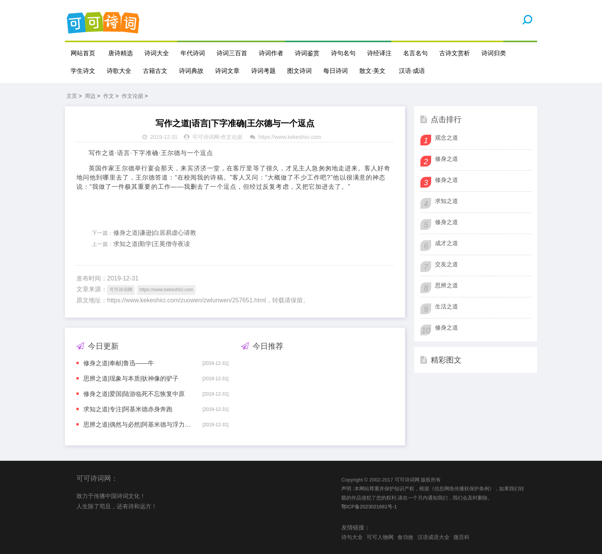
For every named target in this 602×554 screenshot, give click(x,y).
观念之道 (446, 137)
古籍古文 (155, 71)
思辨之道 (446, 285)
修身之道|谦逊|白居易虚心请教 (154, 232)
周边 (90, 96)
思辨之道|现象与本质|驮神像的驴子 (131, 378)
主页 (71, 96)
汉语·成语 (412, 71)
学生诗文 (83, 71)
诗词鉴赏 (307, 53)
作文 (108, 96)
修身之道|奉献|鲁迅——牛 (118, 363)
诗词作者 (271, 53)
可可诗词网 (205, 137)
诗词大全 (156, 53)
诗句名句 (343, 53)
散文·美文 (372, 71)
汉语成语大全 (433, 537)
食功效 (405, 537)
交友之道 (446, 264)
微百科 (461, 537)
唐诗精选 (120, 53)
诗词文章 (227, 71)
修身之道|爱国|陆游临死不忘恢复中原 (134, 394)
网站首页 (83, 53)
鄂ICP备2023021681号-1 (369, 506)
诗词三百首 (232, 53)
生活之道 (446, 306)
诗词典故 (191, 71)
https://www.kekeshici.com (289, 137)
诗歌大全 (119, 71)
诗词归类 (493, 53)
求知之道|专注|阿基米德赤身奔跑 (127, 409)
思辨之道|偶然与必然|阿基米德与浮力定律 (137, 424)
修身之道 (446, 158)
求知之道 (446, 201)
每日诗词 (335, 71)
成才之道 (446, 243)
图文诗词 (299, 71)
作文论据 (132, 96)
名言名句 (415, 53)
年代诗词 (192, 53)
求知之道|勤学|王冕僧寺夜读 (151, 244)
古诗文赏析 (454, 53)
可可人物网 (380, 537)
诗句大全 (352, 537)
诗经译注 (379, 53)
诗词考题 (263, 71)
